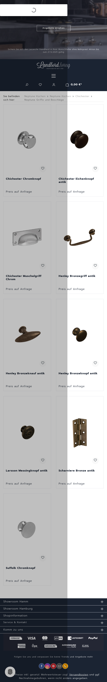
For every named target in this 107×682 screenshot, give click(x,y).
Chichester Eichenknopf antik (76, 180)
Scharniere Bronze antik (77, 471)
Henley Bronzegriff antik (77, 276)
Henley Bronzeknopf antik (78, 373)
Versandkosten (78, 674)
